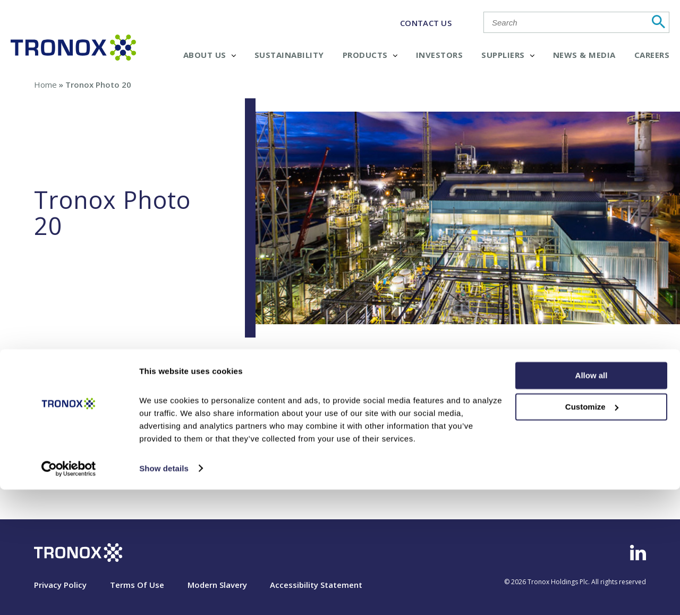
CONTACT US (426, 23)
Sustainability (289, 54)
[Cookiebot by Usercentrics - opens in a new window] (68, 594)
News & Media (584, 54)
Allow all (591, 501)
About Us (209, 54)
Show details (164, 594)
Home (45, 84)
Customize (591, 532)
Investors (439, 54)
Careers (652, 54)
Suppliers (507, 54)
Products (370, 54)
